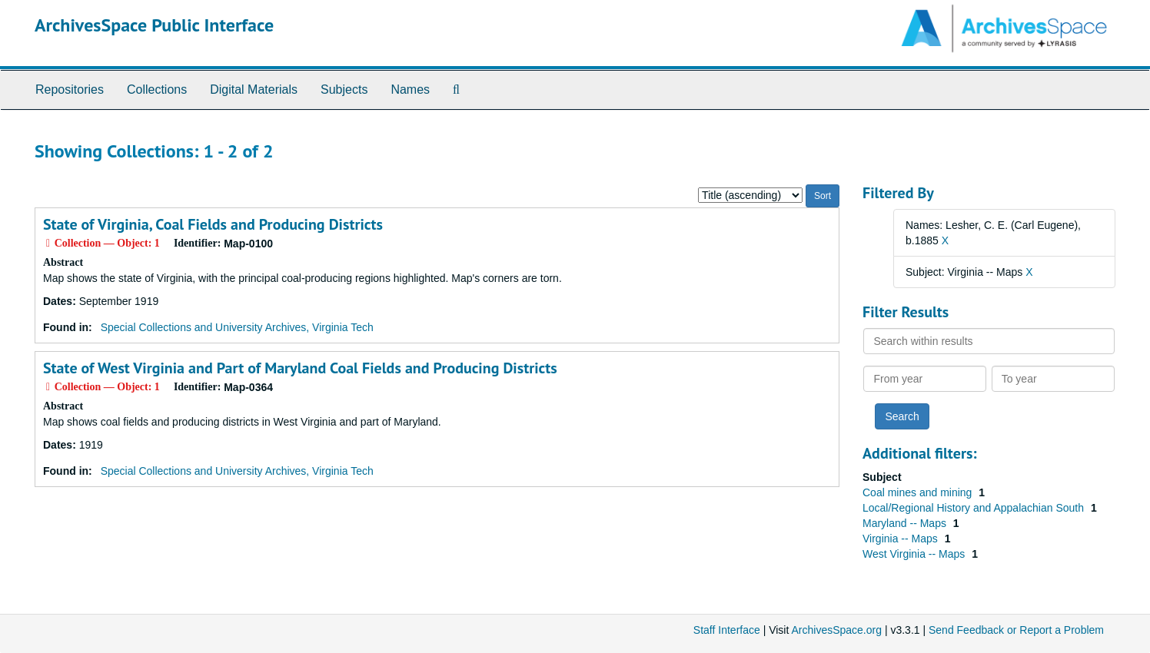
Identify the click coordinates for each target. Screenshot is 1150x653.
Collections (157, 89)
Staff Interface (726, 630)
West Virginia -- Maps (915, 554)
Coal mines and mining (918, 492)
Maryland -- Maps (905, 523)
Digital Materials (253, 89)
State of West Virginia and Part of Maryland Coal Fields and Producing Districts (300, 368)
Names (410, 89)
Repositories (69, 89)
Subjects (344, 89)
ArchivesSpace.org (836, 630)
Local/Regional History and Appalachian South (974, 508)
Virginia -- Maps (901, 538)
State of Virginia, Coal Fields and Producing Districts (213, 224)
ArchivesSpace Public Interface (154, 25)
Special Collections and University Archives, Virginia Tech (237, 327)
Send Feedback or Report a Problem (1016, 630)
